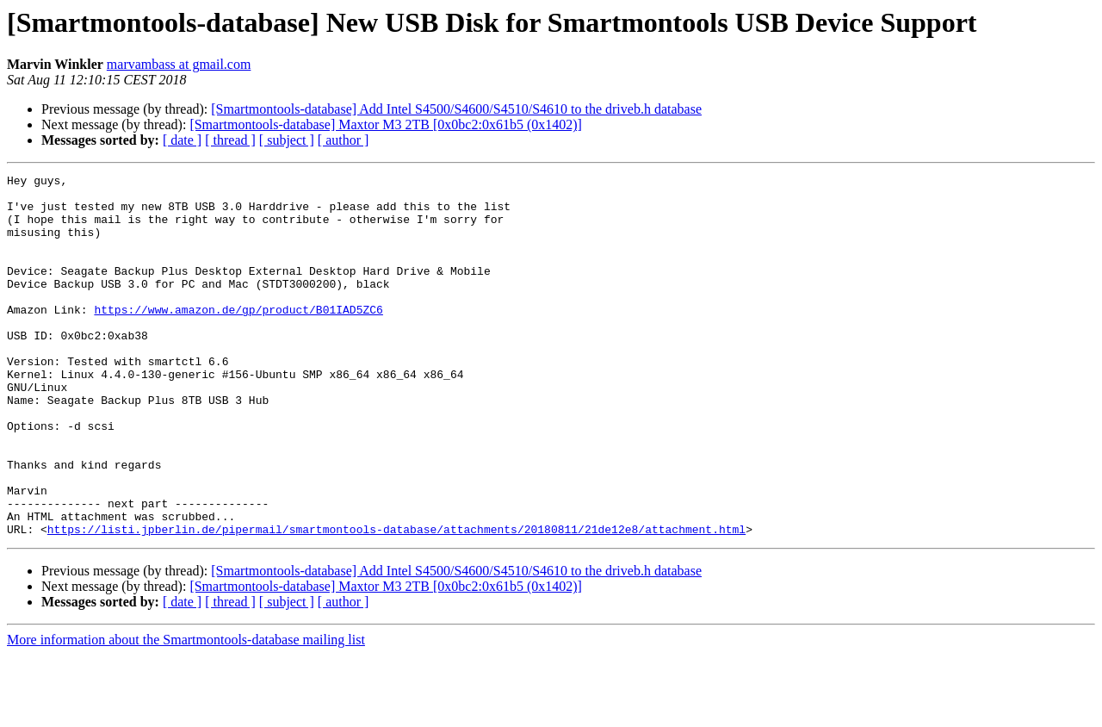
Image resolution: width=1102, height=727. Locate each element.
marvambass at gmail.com (179, 64)
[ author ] (343, 140)
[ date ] (182, 140)
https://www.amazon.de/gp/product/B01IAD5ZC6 (238, 337)
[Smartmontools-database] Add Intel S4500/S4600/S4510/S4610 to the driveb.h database (456, 109)
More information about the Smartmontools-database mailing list (186, 712)
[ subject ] (286, 140)
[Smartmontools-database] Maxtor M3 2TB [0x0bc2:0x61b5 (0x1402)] (385, 124)
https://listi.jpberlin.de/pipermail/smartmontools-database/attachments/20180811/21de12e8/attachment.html (396, 601)
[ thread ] (230, 140)
